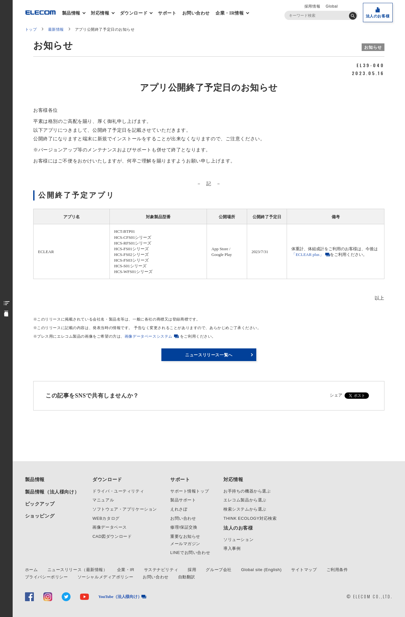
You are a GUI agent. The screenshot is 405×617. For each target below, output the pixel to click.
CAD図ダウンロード (112, 536)
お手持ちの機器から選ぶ (247, 491)
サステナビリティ (161, 569)
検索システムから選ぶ (244, 509)
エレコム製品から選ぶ (244, 500)
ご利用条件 (337, 569)
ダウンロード (134, 13)
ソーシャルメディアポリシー (106, 577)
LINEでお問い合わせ (190, 552)
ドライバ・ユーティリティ (118, 491)
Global (332, 6)
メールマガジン (185, 543)
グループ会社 (219, 569)
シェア (336, 395)
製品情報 (72, 13)
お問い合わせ (196, 13)
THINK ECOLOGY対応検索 (250, 518)
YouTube (120, 596)
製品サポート (183, 500)
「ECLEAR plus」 (307, 254)
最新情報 (56, 29)
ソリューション (238, 539)
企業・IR (125, 569)
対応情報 (100, 13)
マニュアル (103, 500)
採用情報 (312, 6)
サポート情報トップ (189, 491)
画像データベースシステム (148, 336)
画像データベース (109, 527)
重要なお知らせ (185, 536)
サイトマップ (304, 569)
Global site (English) (261, 569)
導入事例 (231, 548)
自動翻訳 (186, 577)
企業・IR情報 (230, 13)
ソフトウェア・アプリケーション (124, 509)
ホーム (31, 569)
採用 (192, 569)
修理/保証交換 (183, 527)
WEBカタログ (106, 518)
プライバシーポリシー (46, 577)
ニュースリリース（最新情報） (77, 569)
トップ (31, 29)
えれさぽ (178, 509)
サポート (167, 13)
